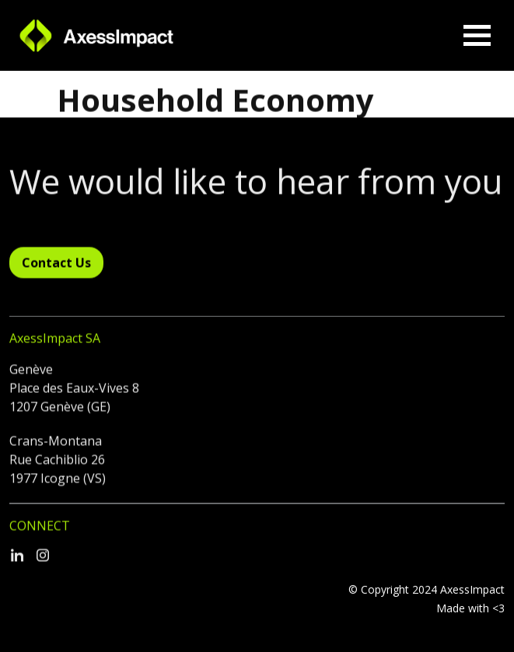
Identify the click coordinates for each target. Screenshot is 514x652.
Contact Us (56, 270)
